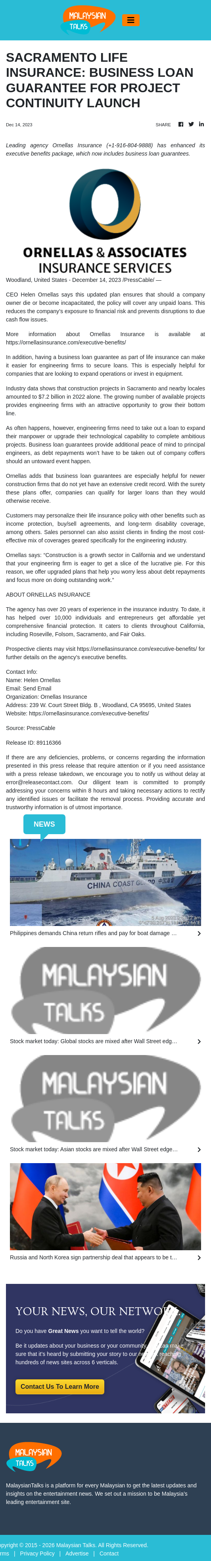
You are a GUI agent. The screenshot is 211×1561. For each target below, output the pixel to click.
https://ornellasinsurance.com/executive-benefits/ (66, 342)
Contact (109, 1553)
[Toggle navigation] (131, 20)
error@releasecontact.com (38, 782)
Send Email (37, 688)
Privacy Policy (37, 1553)
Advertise (76, 1553)
